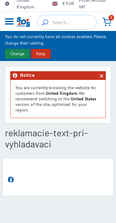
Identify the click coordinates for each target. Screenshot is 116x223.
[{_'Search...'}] (45, 22)
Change (17, 53)
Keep (40, 53)
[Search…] (67, 22)
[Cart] (106, 21)
